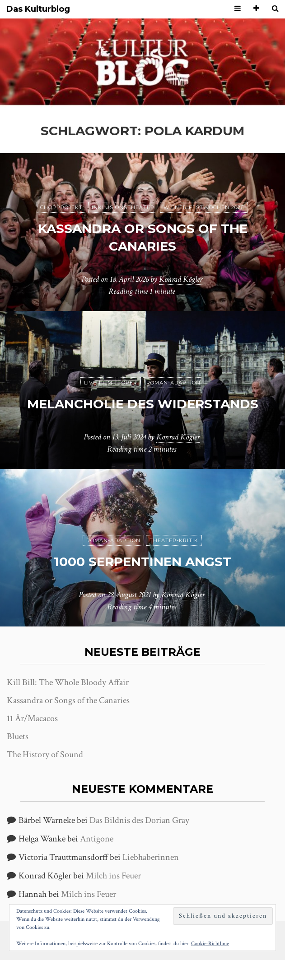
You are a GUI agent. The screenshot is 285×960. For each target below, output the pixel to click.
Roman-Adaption (173, 382)
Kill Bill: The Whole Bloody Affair (68, 682)
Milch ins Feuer (113, 876)
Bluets (17, 736)
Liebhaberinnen (150, 857)
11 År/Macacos (32, 718)
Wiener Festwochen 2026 (204, 207)
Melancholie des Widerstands (142, 403)
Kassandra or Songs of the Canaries (68, 700)
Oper (129, 382)
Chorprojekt (61, 207)
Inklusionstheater (123, 207)
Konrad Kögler (180, 279)
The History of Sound (45, 754)
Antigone (96, 839)
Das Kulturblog (38, 9)
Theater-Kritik (174, 540)
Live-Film (98, 382)
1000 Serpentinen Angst (142, 561)
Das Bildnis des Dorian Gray (139, 820)
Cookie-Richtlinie (210, 943)
